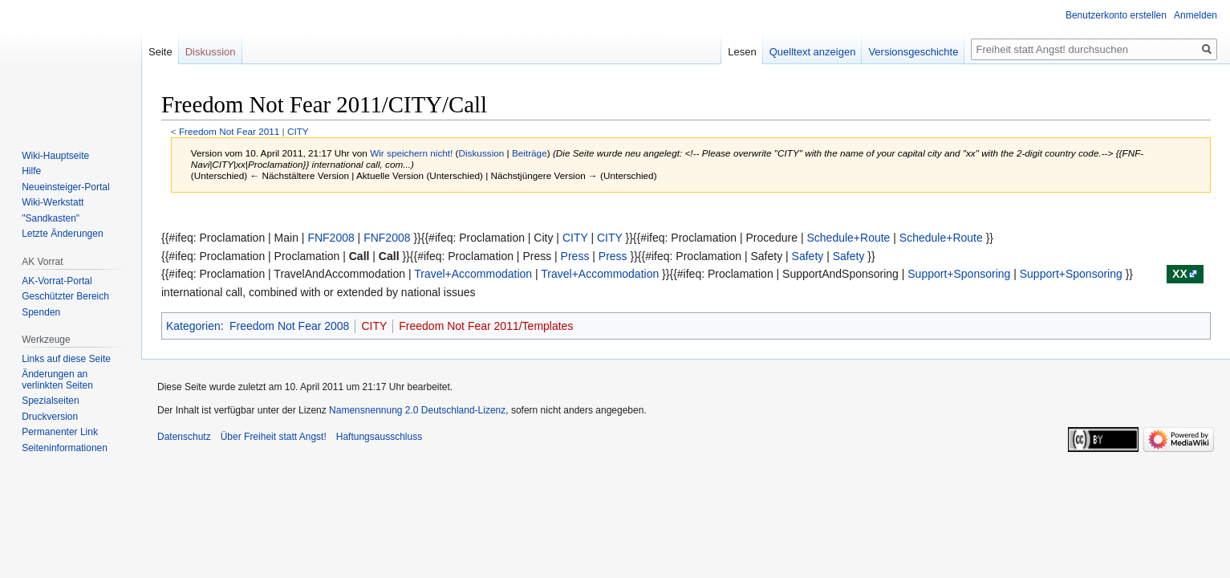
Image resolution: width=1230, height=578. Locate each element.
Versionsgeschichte (913, 52)
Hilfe (31, 171)
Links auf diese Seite (66, 358)
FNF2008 (330, 237)
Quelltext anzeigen (812, 52)
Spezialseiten (50, 400)
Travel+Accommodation (473, 273)
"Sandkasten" (50, 218)
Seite (160, 52)
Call (359, 256)
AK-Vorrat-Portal (56, 281)
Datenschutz (184, 436)
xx (1179, 273)
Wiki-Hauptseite (55, 155)
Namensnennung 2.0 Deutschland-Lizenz (417, 410)
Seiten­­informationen (65, 448)
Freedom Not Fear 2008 (289, 326)
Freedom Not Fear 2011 (229, 131)
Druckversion (50, 416)
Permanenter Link (60, 432)
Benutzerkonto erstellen (1116, 15)
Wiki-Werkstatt (52, 202)
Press (575, 256)
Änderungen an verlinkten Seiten (57, 379)
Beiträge (529, 153)
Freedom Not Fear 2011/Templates (486, 326)
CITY (298, 131)
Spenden (41, 312)
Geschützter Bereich (65, 296)
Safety (808, 256)
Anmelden (1195, 15)
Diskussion (482, 153)
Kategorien (193, 326)
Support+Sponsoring (958, 273)
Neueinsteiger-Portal (65, 187)
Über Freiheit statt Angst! (274, 436)
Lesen (742, 52)
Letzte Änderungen (62, 233)
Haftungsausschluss (379, 436)
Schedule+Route (848, 237)
